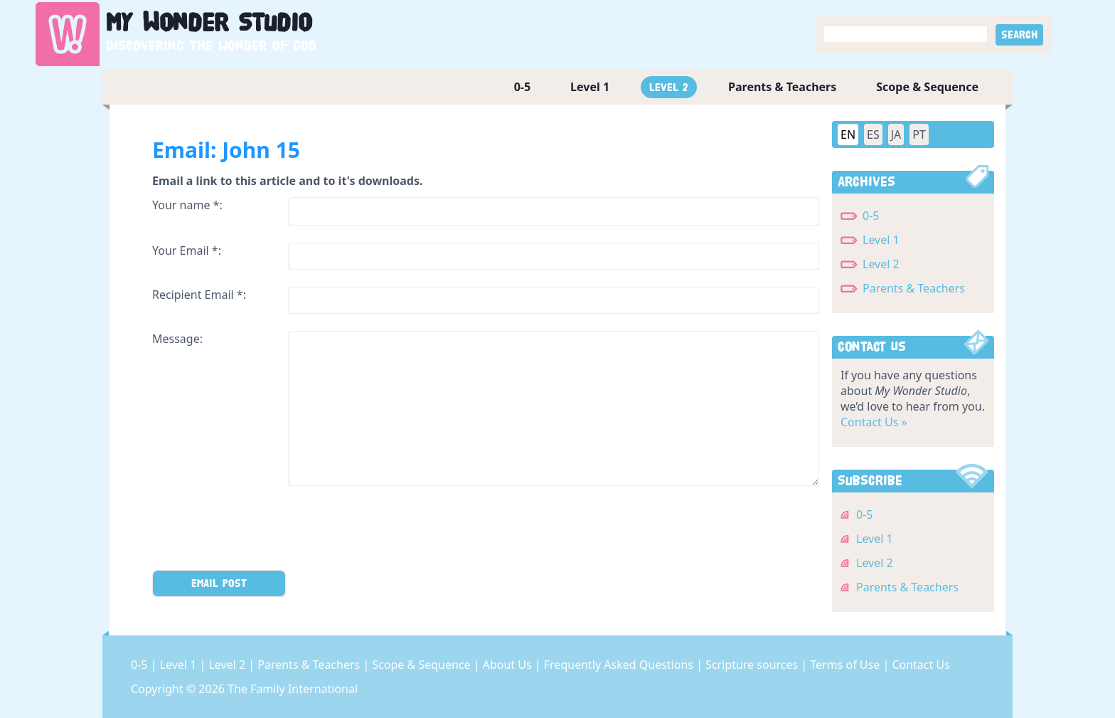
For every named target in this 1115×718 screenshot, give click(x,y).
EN (848, 134)
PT (919, 134)
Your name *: (187, 205)
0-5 (522, 87)
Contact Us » (874, 422)
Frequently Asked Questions (620, 664)
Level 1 (589, 87)
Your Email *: (186, 250)
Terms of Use (846, 664)
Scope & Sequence (927, 87)
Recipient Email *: (199, 294)
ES (873, 134)
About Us (509, 664)
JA (896, 134)
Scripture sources (753, 664)
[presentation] (260, 531)
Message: (177, 339)
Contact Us (920, 664)
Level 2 (668, 87)
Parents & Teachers (782, 87)
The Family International (293, 689)
